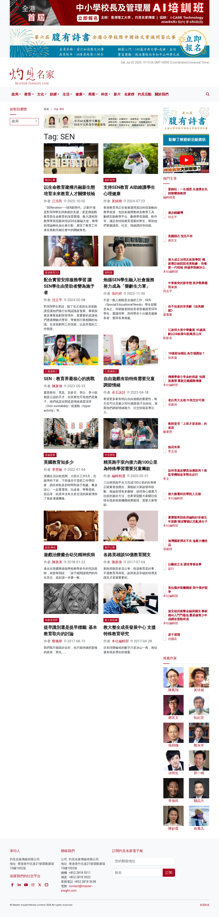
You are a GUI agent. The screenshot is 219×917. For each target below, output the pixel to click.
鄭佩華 (57, 641)
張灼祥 (117, 294)
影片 (117, 94)
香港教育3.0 (52, 272)
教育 (27, 94)
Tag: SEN (59, 109)
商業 (91, 94)
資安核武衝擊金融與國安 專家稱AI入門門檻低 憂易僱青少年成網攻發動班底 (197, 618)
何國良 (191, 639)
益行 (190, 572)
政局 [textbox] (15, 121)
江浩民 (57, 201)
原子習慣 (193, 634)
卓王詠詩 (118, 392)
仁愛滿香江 (51, 371)
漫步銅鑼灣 (194, 212)
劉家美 (191, 342)
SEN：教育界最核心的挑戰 (69, 378)
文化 (40, 94)
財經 (53, 94)
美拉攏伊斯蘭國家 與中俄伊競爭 (197, 591)
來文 (190, 482)
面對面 (108, 272)
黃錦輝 (117, 201)
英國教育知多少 (59, 462)
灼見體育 (110, 454)
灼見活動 (144, 94)
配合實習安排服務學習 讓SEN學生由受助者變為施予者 (69, 286)
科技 (104, 94)
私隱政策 (204, 905)
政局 (15, 94)
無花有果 (193, 447)
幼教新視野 (51, 620)
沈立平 (57, 300)
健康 (78, 94)
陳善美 (57, 562)
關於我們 (161, 94)
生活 (66, 94)
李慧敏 (57, 470)
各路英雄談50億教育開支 (127, 554)
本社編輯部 (120, 641)
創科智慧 (110, 180)
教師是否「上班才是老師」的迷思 (197, 427)
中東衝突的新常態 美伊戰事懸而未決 (197, 286)
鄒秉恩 (191, 435)
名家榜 (129, 94)
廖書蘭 (191, 314)
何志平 (191, 217)
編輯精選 (118, 476)
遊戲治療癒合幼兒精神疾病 (69, 554)
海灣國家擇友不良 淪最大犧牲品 (197, 544)
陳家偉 (57, 386)
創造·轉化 (50, 547)
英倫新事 (50, 454)
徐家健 (191, 361)
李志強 (191, 451)
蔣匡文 (191, 244)
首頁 (46, 109)
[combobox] (24, 121)
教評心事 (50, 180)
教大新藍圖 (111, 620)
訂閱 (168, 873)
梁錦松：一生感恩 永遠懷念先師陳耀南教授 (197, 193)
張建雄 (191, 408)
